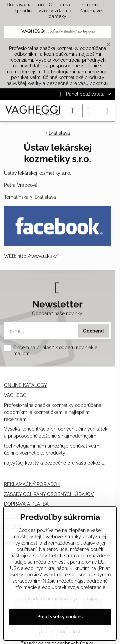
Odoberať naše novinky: (57, 313)
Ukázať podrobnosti (60, 631)
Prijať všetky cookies (60, 616)
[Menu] (107, 110)
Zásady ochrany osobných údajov (60, 598)
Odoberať (93, 331)
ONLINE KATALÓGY (25, 385)
